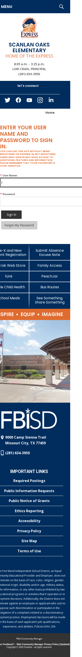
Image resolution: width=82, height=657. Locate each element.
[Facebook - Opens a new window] (18, 101)
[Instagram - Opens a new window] (40, 101)
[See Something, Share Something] (49, 300)
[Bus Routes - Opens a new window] (49, 287)
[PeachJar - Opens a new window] (49, 276)
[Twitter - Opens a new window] (7, 101)
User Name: (8, 175)
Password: (8, 194)
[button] (61, 6)
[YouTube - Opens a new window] (29, 101)
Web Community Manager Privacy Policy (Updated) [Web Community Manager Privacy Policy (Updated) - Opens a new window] (43, 644)
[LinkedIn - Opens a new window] (51, 101)
